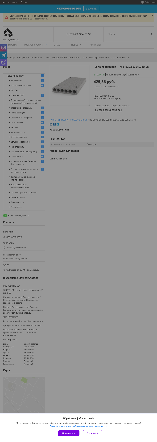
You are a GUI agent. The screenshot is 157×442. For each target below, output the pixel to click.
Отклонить (92, 433)
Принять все (68, 433)
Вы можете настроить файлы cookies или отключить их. (77, 426)
